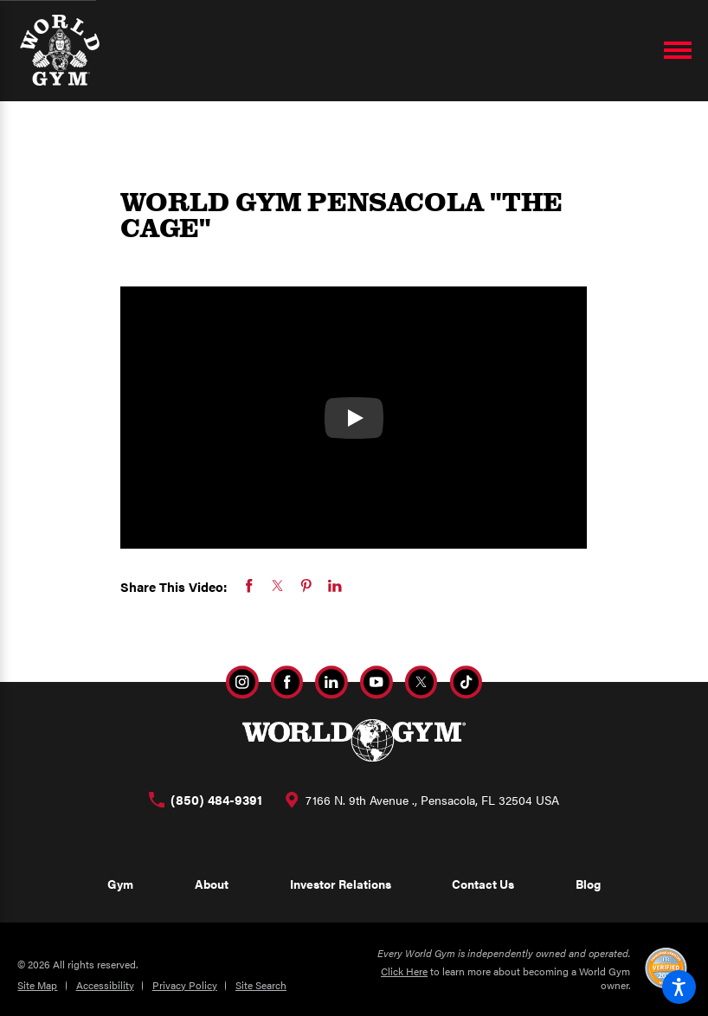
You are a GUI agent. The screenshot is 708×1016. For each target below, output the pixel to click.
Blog (588, 883)
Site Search (260, 985)
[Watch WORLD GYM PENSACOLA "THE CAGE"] (354, 418)
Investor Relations (340, 883)
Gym (120, 883)
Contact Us (483, 883)
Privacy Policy (184, 985)
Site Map (37, 985)
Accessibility (105, 985)
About (211, 883)
